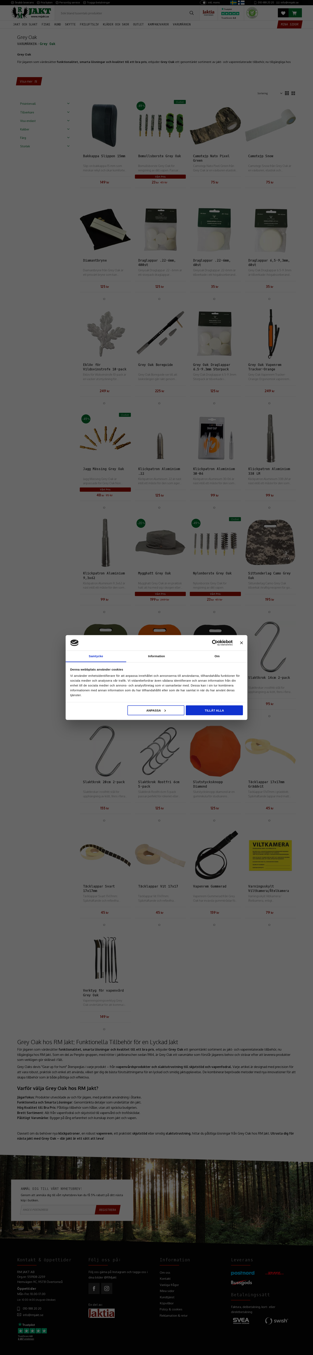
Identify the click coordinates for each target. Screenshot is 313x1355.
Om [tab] (217, 656)
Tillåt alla (214, 710)
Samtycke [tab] (96, 656)
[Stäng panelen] (241, 642)
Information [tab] (156, 656)
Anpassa (156, 710)
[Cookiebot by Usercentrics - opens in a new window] (215, 643)
